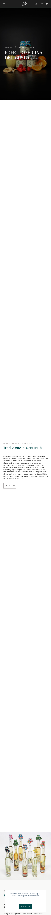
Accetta (25, 906)
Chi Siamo (10, 486)
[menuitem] (36, 3)
